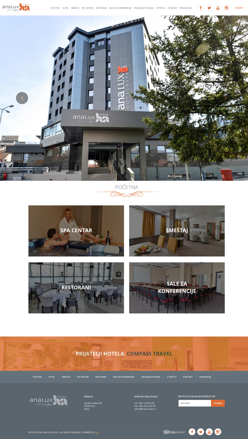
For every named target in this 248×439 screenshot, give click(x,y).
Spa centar (88, 8)
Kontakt (172, 8)
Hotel (65, 8)
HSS (97, 432)
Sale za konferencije (120, 8)
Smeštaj (75, 8)
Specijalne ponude (143, 8)
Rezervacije (186, 8)
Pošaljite (218, 403)
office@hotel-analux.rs (145, 409)
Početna (55, 8)
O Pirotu (161, 8)
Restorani (101, 8)
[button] (18, 98)
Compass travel (149, 353)
